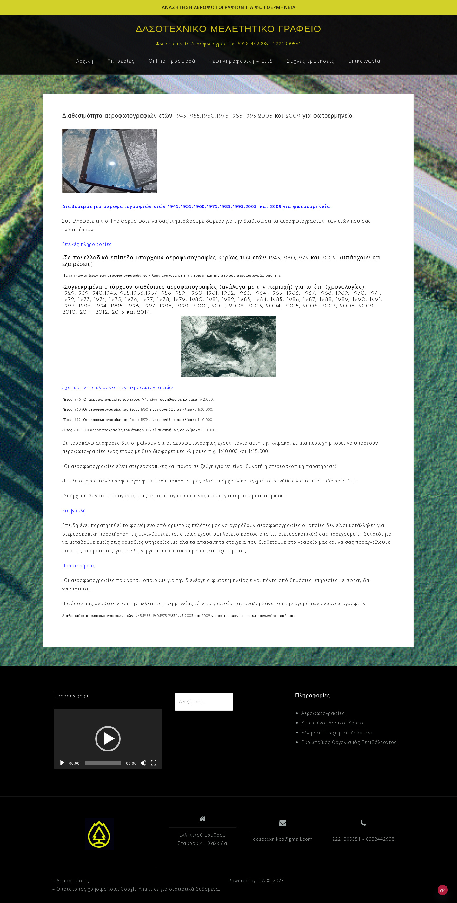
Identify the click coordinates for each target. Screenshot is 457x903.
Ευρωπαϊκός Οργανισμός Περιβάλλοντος (349, 742)
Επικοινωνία (364, 61)
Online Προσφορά (172, 61)
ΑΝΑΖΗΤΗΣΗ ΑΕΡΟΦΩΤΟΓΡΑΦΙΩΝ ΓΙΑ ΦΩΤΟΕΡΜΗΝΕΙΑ (228, 7)
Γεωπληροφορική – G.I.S (241, 61)
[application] (108, 739)
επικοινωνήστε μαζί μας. (274, 616)
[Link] (443, 890)
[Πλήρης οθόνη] (153, 763)
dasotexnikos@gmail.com (283, 839)
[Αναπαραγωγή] (62, 763)
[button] (108, 738)
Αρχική (85, 61)
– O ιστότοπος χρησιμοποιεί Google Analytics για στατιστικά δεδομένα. (136, 889)
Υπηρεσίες (121, 61)
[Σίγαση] (143, 763)
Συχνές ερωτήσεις (310, 61)
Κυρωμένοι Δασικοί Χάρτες (333, 723)
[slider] (103, 763)
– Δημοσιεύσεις (70, 881)
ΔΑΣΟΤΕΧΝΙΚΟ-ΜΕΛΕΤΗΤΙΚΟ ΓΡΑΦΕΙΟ (228, 30)
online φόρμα (121, 221)
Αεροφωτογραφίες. (323, 713)
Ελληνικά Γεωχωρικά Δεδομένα (337, 733)
